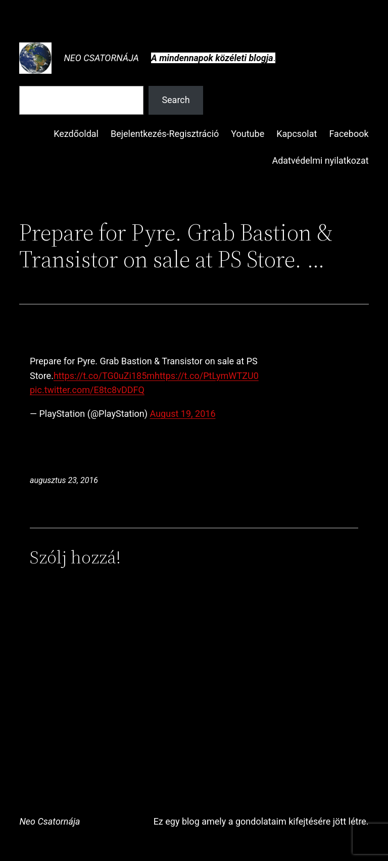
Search (175, 99)
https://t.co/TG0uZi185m (104, 375)
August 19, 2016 (183, 413)
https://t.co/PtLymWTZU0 (207, 375)
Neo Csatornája (101, 58)
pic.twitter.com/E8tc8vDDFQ (87, 390)
